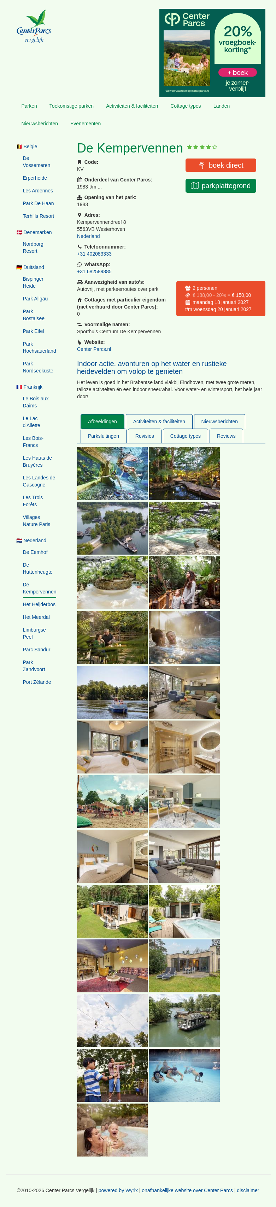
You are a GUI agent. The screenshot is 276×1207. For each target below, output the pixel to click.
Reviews (226, 436)
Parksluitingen (103, 436)
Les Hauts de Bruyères (37, 461)
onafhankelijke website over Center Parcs (187, 1190)
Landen (221, 106)
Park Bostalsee (34, 315)
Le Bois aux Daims (36, 402)
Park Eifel (33, 331)
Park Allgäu (35, 298)
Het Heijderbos (39, 604)
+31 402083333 (94, 254)
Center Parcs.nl (94, 349)
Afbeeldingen (102, 421)
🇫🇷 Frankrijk (29, 387)
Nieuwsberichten (40, 123)
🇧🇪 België (26, 146)
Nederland (88, 236)
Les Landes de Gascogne (39, 481)
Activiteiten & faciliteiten (132, 106)
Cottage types (185, 106)
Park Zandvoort (34, 665)
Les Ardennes (38, 190)
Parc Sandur (37, 649)
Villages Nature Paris (37, 520)
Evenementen (85, 123)
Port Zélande (37, 682)
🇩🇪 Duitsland (30, 267)
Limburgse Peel (34, 633)
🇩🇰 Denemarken (34, 232)
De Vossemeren (37, 161)
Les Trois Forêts (33, 501)
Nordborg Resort (33, 247)
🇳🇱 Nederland (31, 540)
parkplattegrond (226, 186)
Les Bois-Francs (33, 441)
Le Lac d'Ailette (31, 422)
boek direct (226, 165)
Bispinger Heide (33, 282)
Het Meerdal (36, 617)
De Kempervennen (40, 588)
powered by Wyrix (118, 1190)
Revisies (144, 436)
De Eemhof (35, 552)
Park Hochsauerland (39, 347)
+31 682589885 (94, 271)
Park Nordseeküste (38, 367)
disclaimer (248, 1190)
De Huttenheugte (38, 568)
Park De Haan (38, 203)
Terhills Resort (38, 216)
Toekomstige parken (71, 106)
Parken (29, 106)
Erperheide (35, 178)
